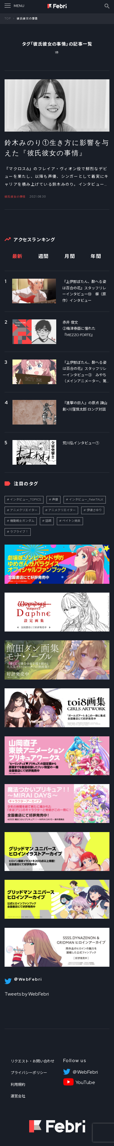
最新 (17, 256)
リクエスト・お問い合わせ (32, 1061)
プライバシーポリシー (29, 1072)
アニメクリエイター (23, 510)
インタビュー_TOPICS (25, 499)
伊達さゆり (94, 510)
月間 (69, 256)
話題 (48, 521)
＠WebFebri (85, 1072)
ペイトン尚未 (71, 521)
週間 (43, 256)
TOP (8, 18)
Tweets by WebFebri (27, 994)
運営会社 (18, 1096)
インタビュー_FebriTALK (86, 499)
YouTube (85, 1082)
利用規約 (18, 1084)
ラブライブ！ (19, 532)
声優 (55, 499)
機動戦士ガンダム (22, 521)
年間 (96, 256)
